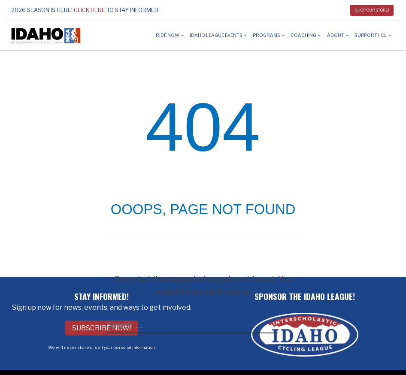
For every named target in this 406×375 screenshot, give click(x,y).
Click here (89, 10)
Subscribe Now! (101, 328)
